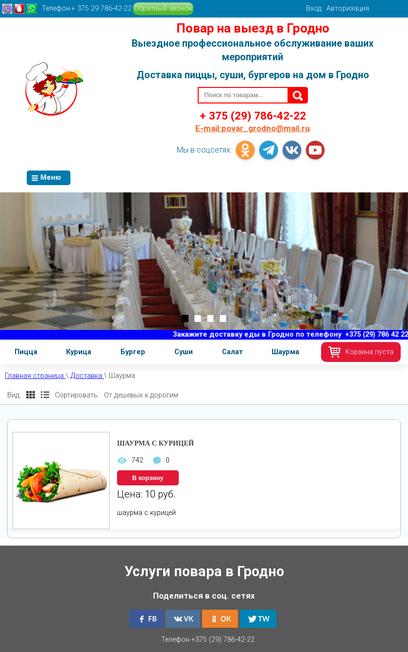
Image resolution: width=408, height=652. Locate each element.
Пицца (26, 352)
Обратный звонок (163, 8)
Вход (314, 8)
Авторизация (347, 8)
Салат (232, 352)
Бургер (132, 352)
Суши (183, 352)
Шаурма (285, 352)
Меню (46, 177)
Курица (78, 352)
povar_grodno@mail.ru (252, 128)
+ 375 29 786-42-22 (101, 8)
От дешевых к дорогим (141, 395)
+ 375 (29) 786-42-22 (253, 115)
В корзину (148, 477)
